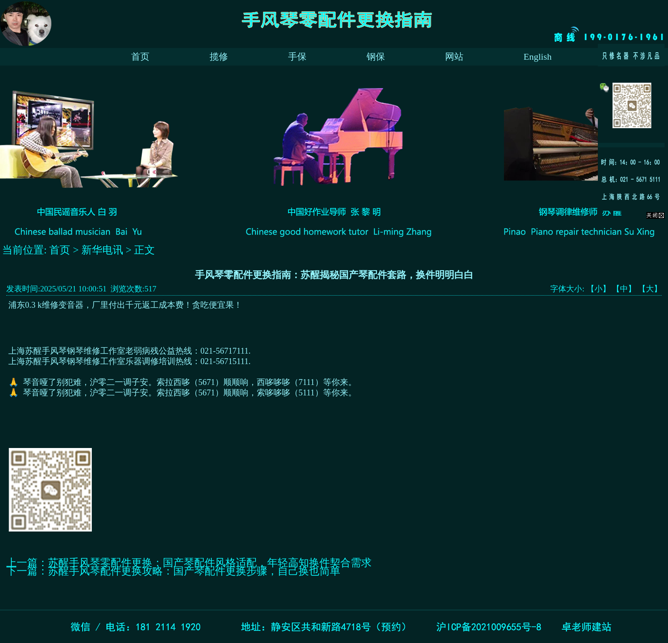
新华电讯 (102, 250)
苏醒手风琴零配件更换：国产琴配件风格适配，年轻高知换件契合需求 (210, 562)
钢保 (376, 56)
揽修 (219, 56)
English (538, 56)
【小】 (598, 288)
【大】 (650, 288)
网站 (454, 56)
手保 (297, 56)
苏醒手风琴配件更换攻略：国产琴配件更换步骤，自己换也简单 (194, 571)
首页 (140, 56)
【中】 (624, 288)
